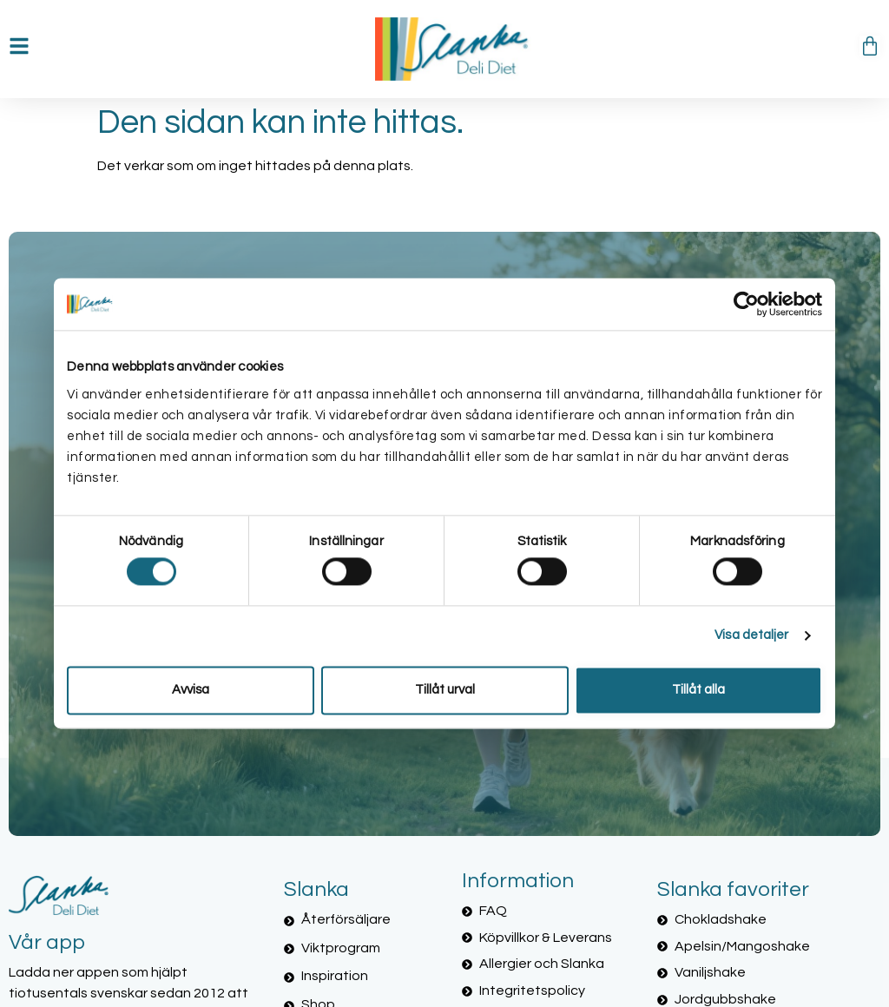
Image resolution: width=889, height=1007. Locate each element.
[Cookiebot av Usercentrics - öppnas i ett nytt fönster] (746, 304)
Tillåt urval (445, 689)
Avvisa (190, 689)
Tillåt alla (698, 689)
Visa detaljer (751, 635)
